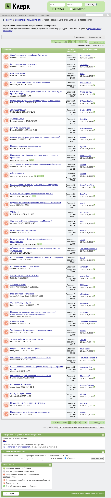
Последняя (99, 42)
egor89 (13, 148)
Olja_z (12, 187)
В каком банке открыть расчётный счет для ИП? (31, 194)
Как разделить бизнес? (20, 385)
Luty (11, 161)
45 (74, 156)
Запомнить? (77, 9)
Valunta (13, 317)
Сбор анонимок (17, 173)
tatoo (12, 278)
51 (86, 42)
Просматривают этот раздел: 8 (16, 447)
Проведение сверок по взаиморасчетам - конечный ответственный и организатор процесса (33, 313)
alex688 (13, 396)
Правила (22, 15)
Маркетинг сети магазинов (22, 294)
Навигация (44, 15)
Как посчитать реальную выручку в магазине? (30, 82)
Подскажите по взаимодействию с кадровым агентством (35, 203)
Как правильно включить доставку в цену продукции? (34, 185)
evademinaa (15, 387)
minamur (13, 342)
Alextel (12, 371)
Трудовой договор (18, 110)
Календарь (33, 15)
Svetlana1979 (15, 112)
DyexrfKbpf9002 (16, 130)
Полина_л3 (14, 378)
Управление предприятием (28, 20)
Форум (9, 20)
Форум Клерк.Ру (91, 493)
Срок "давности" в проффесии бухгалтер (28, 55)
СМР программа (17, 73)
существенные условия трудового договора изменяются (35, 101)
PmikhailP (14, 414)
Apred (12, 205)
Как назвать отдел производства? (25, 266)
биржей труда (8, 31)
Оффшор (14, 212)
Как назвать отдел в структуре (23, 64)
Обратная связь (78, 493)
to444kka (13, 85)
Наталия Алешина (17, 121)
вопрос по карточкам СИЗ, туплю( (25, 348)
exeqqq (13, 197)
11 (82, 42)
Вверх (102, 428)
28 (74, 65)
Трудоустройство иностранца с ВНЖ (26, 339)
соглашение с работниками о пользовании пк (30, 357)
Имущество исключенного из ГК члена (27, 403)
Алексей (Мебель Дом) (19, 296)
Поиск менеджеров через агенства (25, 146)
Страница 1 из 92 (60, 42)
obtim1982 (14, 176)
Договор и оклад (17, 321)
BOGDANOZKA (16, 103)
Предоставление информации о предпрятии (30, 412)
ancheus (13, 405)
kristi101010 (15, 214)
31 (74, 240)
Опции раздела (79, 37)
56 (74, 194)
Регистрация (58, 9)
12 (74, 367)
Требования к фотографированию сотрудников (31, 330)
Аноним (13, 57)
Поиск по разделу (94, 37)
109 (73, 176)
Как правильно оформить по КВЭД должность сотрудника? (36, 257)
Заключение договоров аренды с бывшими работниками (35, 164)
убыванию (70, 458)
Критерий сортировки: (36, 456)
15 (74, 101)
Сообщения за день (9, 15)
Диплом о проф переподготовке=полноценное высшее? (35, 137)
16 (74, 413)
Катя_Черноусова (17, 305)
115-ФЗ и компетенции (20, 128)
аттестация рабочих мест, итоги (24, 275)
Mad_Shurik (15, 351)
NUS (12, 76)
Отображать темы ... (12, 456)
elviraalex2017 (15, 245)
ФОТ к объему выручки (20, 303)
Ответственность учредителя (23, 230)
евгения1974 (15, 223)
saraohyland (15, 360)
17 (74, 294)
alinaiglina (14, 253)
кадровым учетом (93, 29)
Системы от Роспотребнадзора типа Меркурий (31, 221)
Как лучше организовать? (21, 394)
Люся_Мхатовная (17, 287)
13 (74, 185)
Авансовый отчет (18, 285)
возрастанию (56, 458)
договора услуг (17, 119)
